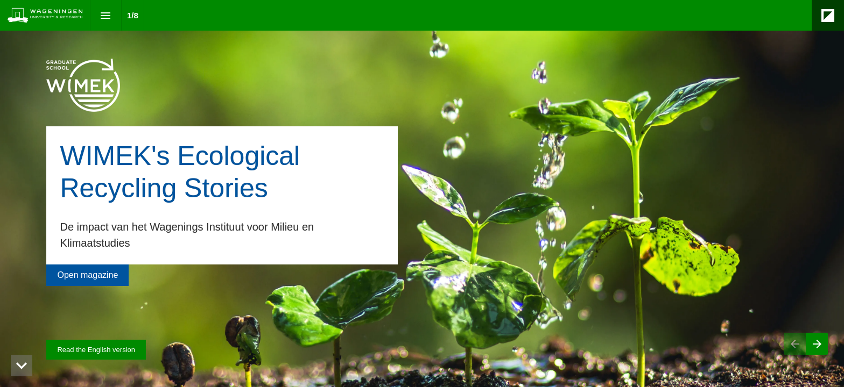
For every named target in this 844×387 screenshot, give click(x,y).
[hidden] (21, 365)
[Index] (105, 15)
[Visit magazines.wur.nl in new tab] (96, 350)
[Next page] (817, 344)
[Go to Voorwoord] (87, 275)
